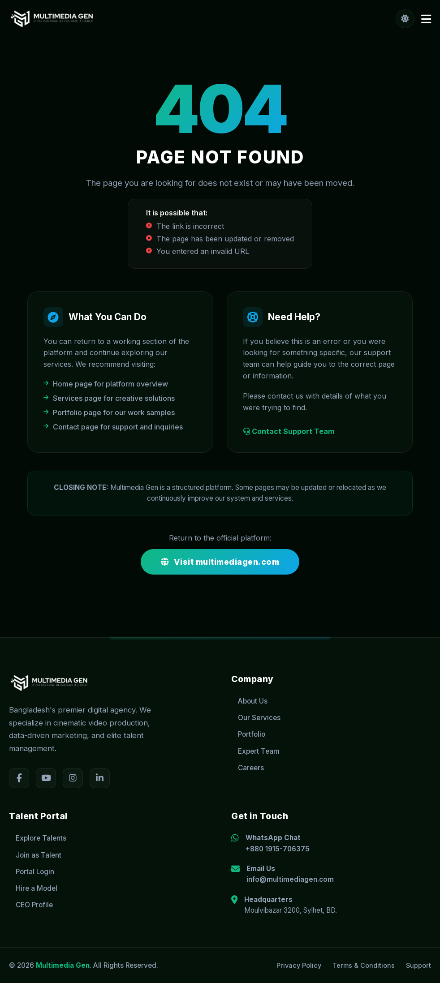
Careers (247, 768)
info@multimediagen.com (290, 879)
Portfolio (248, 734)
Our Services (255, 717)
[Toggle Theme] (405, 18)
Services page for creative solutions (109, 398)
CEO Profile (31, 905)
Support (418, 965)
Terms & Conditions (363, 965)
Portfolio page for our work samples (109, 412)
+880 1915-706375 (278, 849)
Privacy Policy (298, 965)
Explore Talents (37, 838)
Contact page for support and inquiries (113, 426)
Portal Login (31, 871)
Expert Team (255, 751)
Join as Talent (35, 855)
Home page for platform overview (105, 383)
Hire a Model (33, 888)
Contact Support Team (288, 431)
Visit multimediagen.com (220, 562)
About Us (249, 701)
